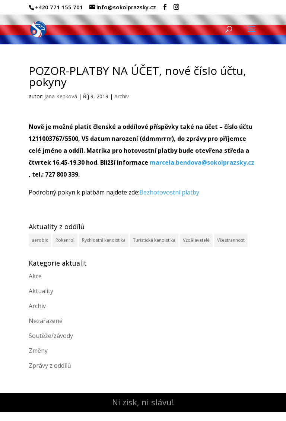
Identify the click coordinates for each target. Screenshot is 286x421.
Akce (35, 276)
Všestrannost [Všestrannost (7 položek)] (231, 240)
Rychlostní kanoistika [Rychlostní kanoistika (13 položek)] (103, 240)
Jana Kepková (60, 96)
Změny (38, 350)
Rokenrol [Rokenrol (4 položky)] (64, 240)
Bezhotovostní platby (169, 192)
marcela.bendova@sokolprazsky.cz (202, 162)
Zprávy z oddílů (50, 365)
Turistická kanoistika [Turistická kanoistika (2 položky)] (154, 240)
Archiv (121, 96)
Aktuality (41, 291)
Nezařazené (46, 321)
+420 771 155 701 (59, 7)
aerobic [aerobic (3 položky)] (40, 240)
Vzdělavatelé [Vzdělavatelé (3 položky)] (196, 240)
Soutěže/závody (51, 336)
